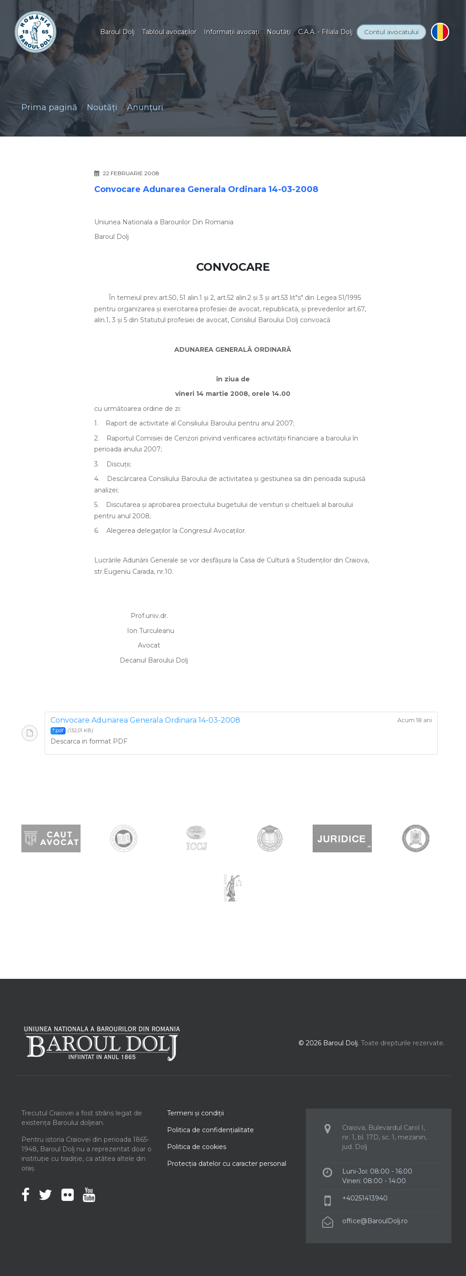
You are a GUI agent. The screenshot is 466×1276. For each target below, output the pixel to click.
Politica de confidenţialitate (210, 1130)
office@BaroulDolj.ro (375, 1221)
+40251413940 (365, 1198)
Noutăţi (279, 32)
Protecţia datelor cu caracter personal (226, 1164)
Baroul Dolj (117, 32)
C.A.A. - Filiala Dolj (325, 32)
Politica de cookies (196, 1147)
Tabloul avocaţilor (169, 32)
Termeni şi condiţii (195, 1113)
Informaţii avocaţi (231, 32)
